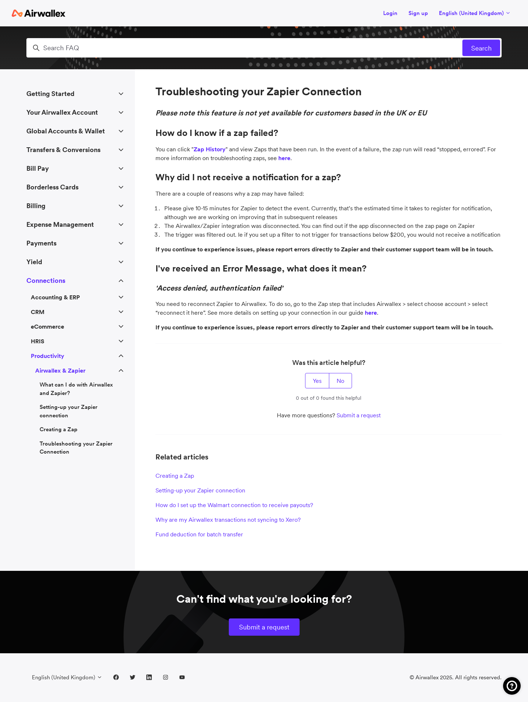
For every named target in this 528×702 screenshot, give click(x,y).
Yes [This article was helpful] (317, 380)
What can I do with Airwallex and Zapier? (76, 388)
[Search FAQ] (264, 48)
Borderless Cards (52, 187)
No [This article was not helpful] (340, 380)
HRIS (37, 341)
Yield (34, 262)
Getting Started (50, 93)
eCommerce (47, 326)
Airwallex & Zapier (60, 370)
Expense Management (60, 224)
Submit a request (359, 415)
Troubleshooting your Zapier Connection (76, 447)
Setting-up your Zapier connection (200, 490)
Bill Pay (37, 168)
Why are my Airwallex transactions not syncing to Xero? (228, 519)
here (371, 312)
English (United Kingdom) (475, 13)
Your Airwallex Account (62, 112)
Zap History (209, 149)
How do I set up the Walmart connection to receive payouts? (234, 505)
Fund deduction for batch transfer (199, 534)
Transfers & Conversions (63, 149)
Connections (45, 280)
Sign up (418, 13)
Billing (35, 206)
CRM (37, 311)
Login (390, 13)
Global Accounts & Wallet (65, 131)
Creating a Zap (174, 475)
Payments (41, 243)
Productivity (47, 355)
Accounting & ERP (55, 297)
